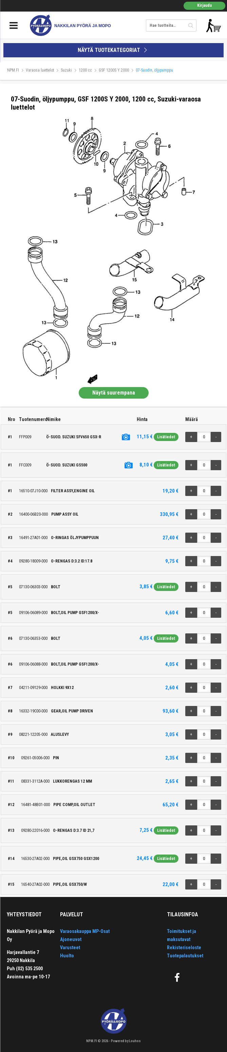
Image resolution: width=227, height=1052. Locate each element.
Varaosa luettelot (40, 70)
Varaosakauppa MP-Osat (85, 931)
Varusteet (70, 947)
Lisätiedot (166, 437)
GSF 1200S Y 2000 (114, 70)
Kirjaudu (204, 5)
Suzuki (66, 70)
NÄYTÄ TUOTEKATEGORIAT (113, 50)
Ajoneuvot (70, 939)
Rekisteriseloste (184, 947)
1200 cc (85, 70)
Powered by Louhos (126, 1041)
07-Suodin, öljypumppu (154, 70)
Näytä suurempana (113, 392)
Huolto (67, 955)
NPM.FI (13, 70)
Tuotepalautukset (185, 955)
